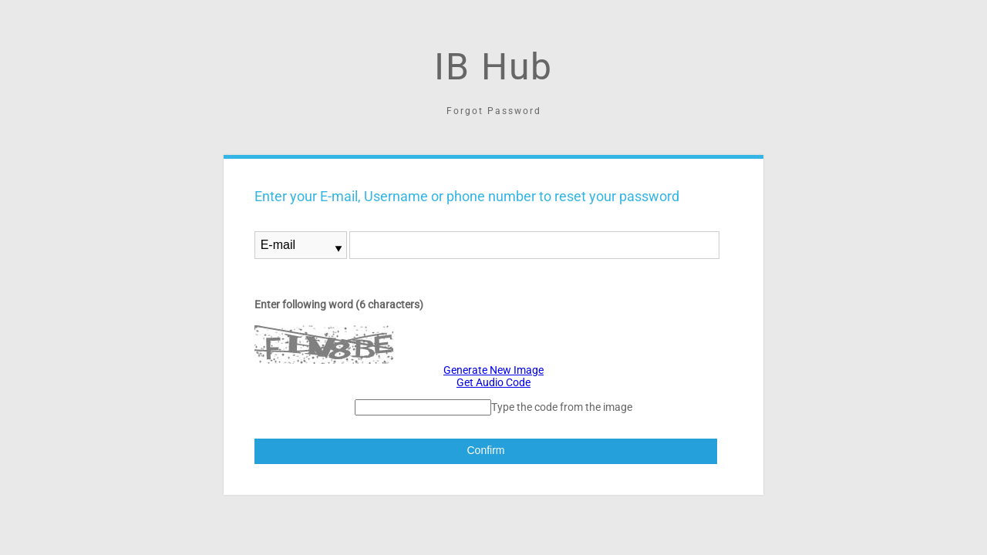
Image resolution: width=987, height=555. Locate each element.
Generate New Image (493, 370)
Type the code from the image (561, 407)
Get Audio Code (493, 382)
